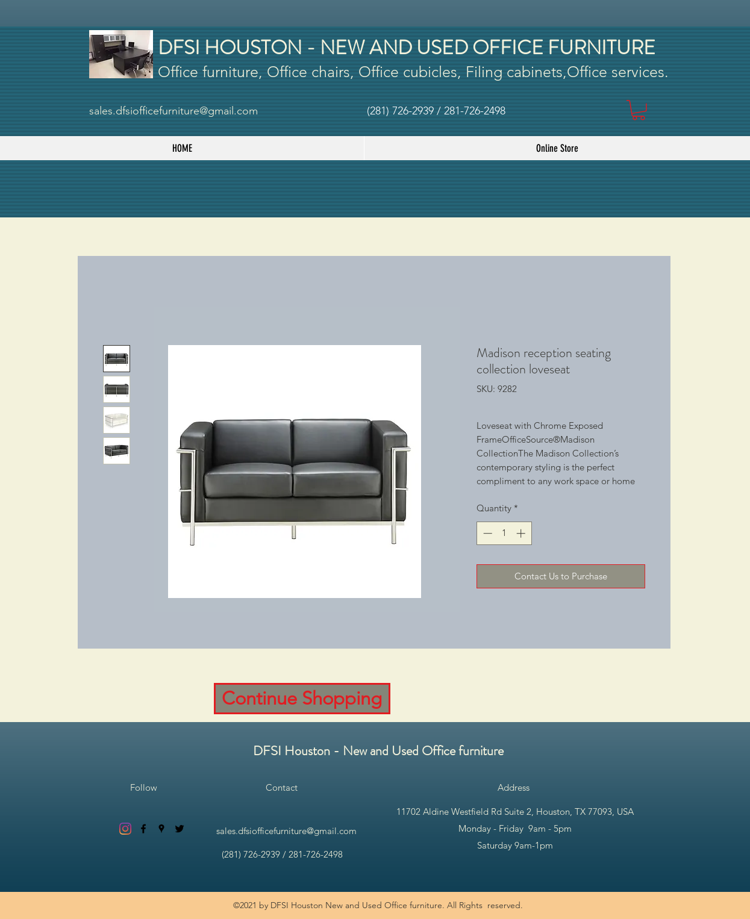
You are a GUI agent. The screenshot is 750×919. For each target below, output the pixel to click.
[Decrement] (486, 533)
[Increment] (522, 533)
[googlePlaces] (161, 829)
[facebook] (143, 829)
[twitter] (179, 829)
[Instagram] (125, 829)
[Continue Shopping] (302, 698)
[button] (639, 110)
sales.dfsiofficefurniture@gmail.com (173, 110)
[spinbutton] (504, 533)
